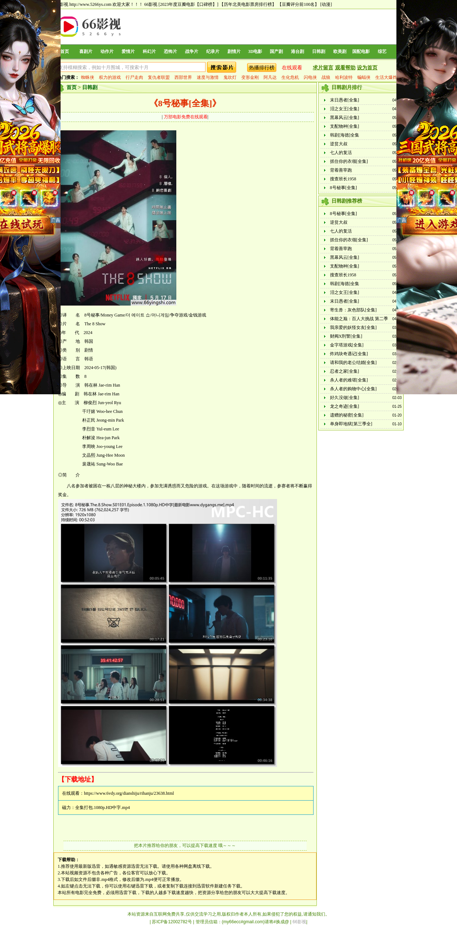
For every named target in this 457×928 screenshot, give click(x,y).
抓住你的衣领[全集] (349, 161)
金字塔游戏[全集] (347, 345)
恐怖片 (170, 51)
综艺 (382, 51)
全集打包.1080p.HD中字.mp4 (102, 807)
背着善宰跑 (341, 170)
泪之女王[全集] (344, 108)
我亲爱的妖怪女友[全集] (353, 327)
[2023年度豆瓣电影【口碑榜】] (188, 4)
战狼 (326, 77)
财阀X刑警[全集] (346, 336)
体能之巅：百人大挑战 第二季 (359, 318)
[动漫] (326, 4)
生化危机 (290, 77)
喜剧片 (85, 51)
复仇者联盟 (159, 77)
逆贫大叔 (338, 143)
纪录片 (212, 51)
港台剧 (297, 51)
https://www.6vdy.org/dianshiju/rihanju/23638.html (129, 793)
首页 (64, 51)
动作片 (107, 51)
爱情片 (128, 51)
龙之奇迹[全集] (344, 406)
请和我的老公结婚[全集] (353, 362)
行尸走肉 (134, 77)
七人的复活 (341, 152)
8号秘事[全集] (343, 187)
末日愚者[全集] (344, 100)
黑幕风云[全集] (344, 117)
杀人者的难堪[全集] (349, 380)
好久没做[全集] (344, 397)
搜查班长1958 (343, 178)
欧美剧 (339, 51)
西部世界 (183, 77)
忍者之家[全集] (344, 371)
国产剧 (276, 51)
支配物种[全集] (344, 126)
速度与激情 (208, 77)
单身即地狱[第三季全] (351, 423)
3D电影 (255, 51)
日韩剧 (318, 51)
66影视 (150, 4)
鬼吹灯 (230, 77)
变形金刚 (250, 77)
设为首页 (367, 67)
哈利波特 (344, 77)
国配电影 (361, 51)
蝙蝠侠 (363, 77)
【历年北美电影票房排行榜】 (247, 4)
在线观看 (292, 67)
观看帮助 (345, 67)
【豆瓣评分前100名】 (298, 4)
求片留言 (323, 67)
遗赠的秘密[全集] (347, 415)
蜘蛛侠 (87, 77)
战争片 (191, 51)
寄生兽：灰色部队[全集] (353, 309)
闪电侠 (310, 77)
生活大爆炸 (386, 77)
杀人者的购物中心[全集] (353, 388)
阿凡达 (270, 77)
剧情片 (234, 51)
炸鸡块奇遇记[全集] (349, 353)
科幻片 (149, 51)
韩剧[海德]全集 (344, 135)
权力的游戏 (110, 77)
